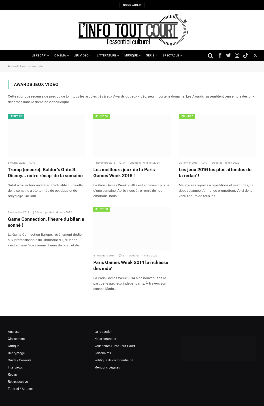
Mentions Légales (107, 367)
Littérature (106, 55)
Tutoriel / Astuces (20, 389)
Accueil (13, 66)
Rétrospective (18, 381)
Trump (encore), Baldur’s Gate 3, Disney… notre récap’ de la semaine (45, 172)
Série (150, 55)
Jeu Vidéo (81, 55)
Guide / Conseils (19, 360)
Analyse (13, 331)
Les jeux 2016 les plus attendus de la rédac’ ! (215, 172)
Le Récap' (16, 116)
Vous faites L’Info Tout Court (114, 346)
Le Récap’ (39, 55)
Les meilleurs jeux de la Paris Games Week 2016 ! (124, 172)
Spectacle (171, 55)
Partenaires (102, 353)
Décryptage (16, 353)
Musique (131, 55)
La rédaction (103, 331)
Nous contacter (105, 339)
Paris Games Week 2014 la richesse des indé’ (130, 265)
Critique (13, 346)
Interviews (15, 367)
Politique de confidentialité (113, 360)
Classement (16, 339)
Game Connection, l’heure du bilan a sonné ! (46, 222)
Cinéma (60, 55)
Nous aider (132, 5)
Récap (12, 374)
